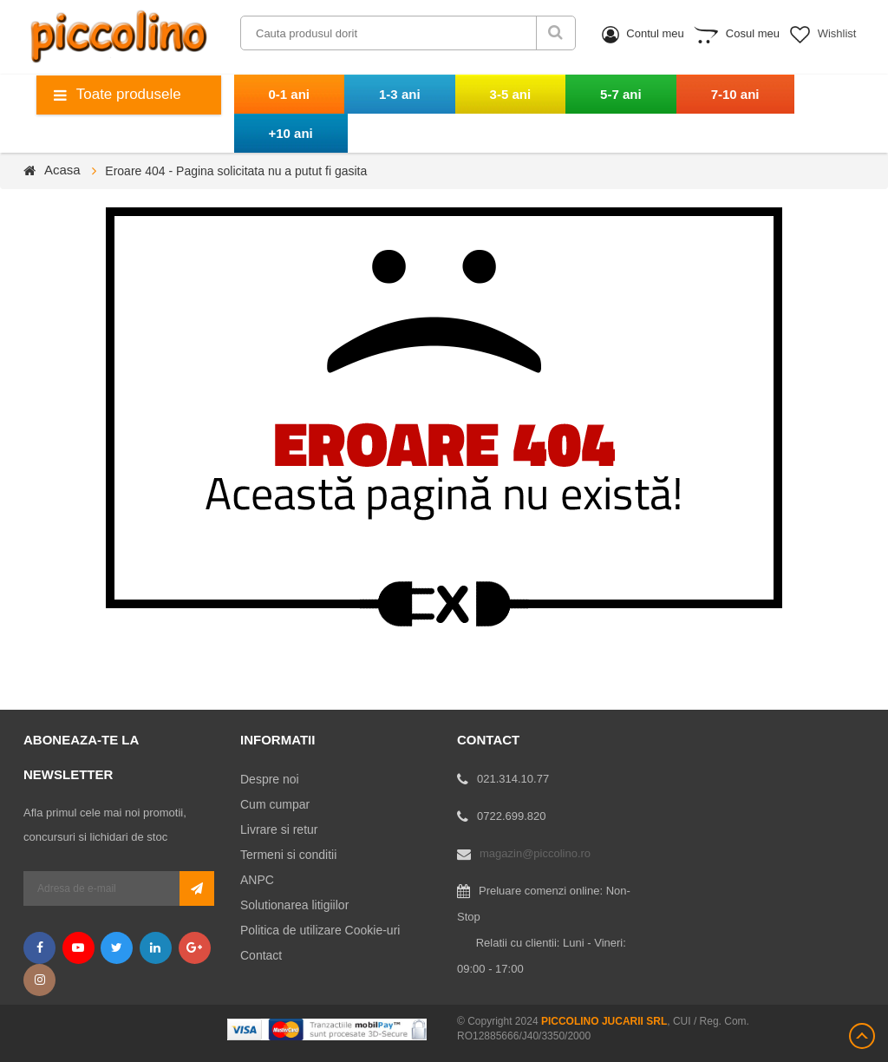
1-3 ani (400, 94)
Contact (261, 955)
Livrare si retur (278, 829)
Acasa (62, 169)
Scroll (862, 1036)
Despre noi (269, 779)
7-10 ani (735, 94)
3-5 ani (511, 94)
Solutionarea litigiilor (294, 905)
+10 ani (291, 133)
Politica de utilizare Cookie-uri (320, 930)
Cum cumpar (275, 804)
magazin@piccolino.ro (535, 853)
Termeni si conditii (288, 855)
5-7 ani (621, 94)
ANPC (257, 880)
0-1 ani (289, 94)
